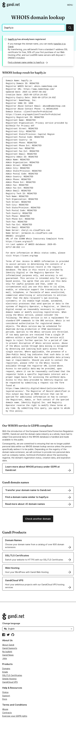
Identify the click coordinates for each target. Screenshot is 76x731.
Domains (6, 668)
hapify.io (12, 39)
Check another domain (38, 518)
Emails (5, 672)
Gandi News (8, 655)
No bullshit (7, 651)
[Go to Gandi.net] (11, 4)
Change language (11, 623)
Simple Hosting (9, 678)
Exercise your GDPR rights (14, 716)
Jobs (4, 658)
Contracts (7, 712)
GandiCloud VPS (10, 682)
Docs (4, 699)
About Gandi (8, 645)
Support (6, 695)
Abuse (5, 709)
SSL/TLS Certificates (12, 675)
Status (5, 692)
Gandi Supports (9, 648)
